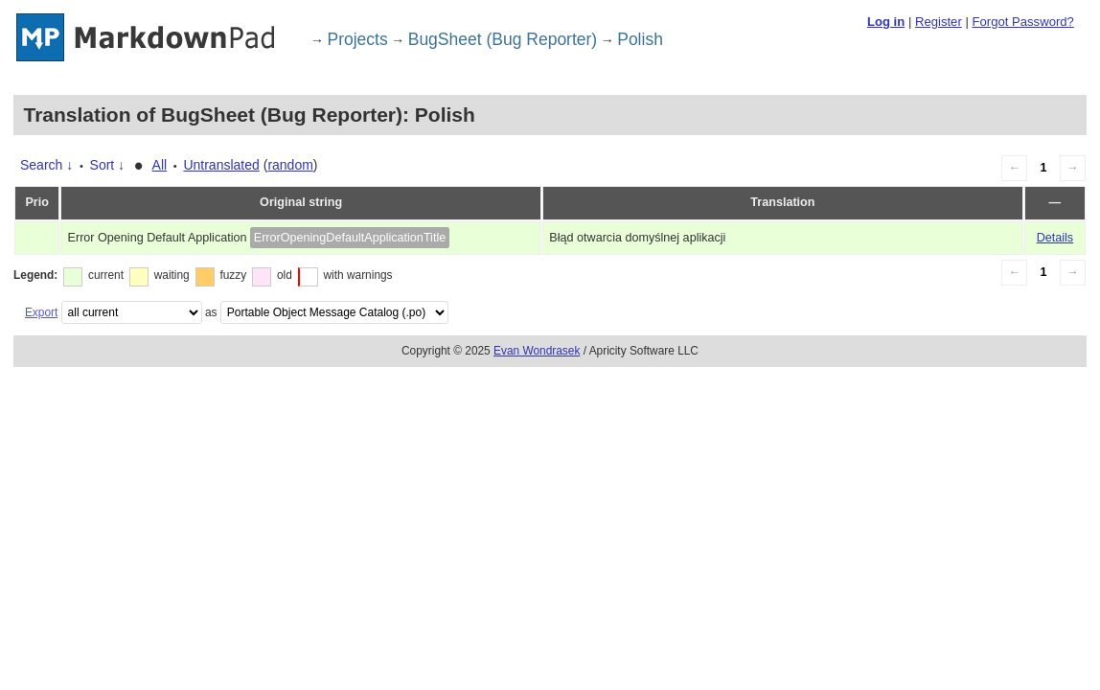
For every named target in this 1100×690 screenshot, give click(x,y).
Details (1055, 237)
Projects (358, 39)
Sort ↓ (108, 164)
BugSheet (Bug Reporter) (502, 39)
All (160, 164)
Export (41, 312)
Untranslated (221, 164)
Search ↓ (46, 164)
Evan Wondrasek (536, 350)
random (289, 164)
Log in (886, 21)
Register (938, 21)
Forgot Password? (1022, 21)
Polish (640, 39)
